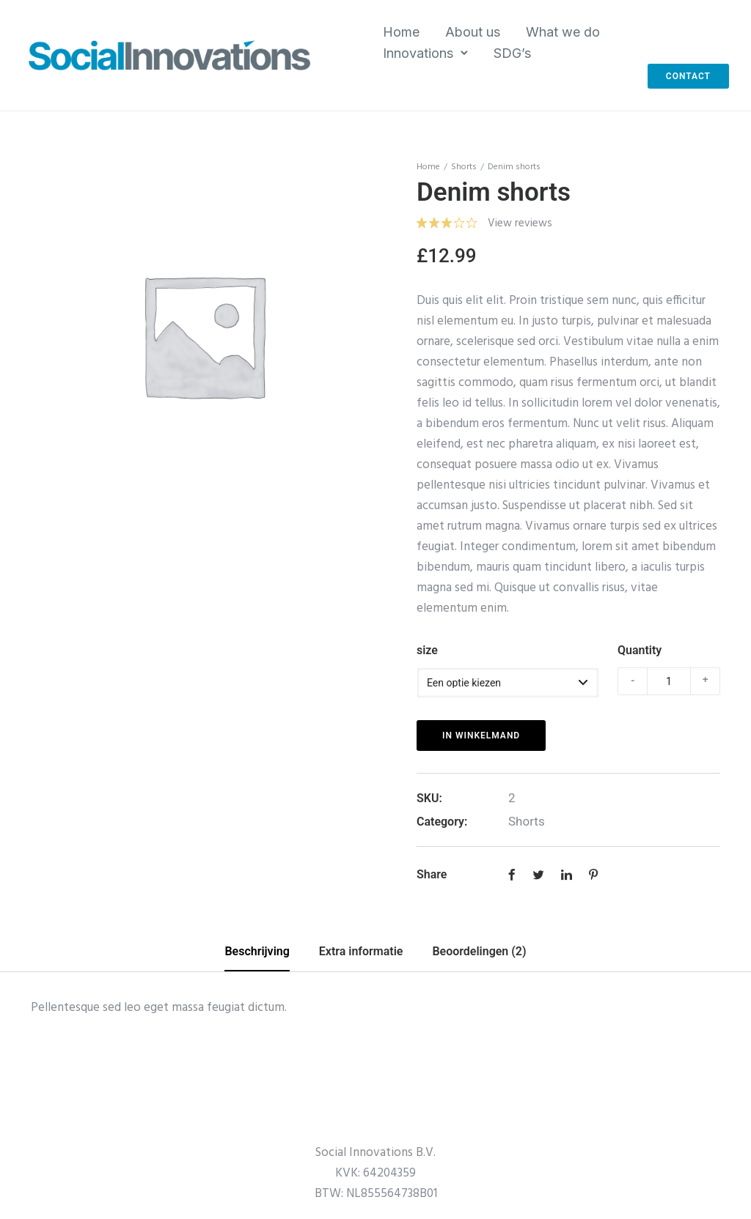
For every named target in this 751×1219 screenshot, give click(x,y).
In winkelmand (481, 735)
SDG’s (512, 53)
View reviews (520, 223)
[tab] (256, 952)
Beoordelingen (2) (479, 951)
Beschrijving (256, 951)
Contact (688, 76)
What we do (563, 32)
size (427, 650)
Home (401, 32)
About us (472, 32)
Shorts (464, 167)
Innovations (418, 53)
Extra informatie (361, 951)
